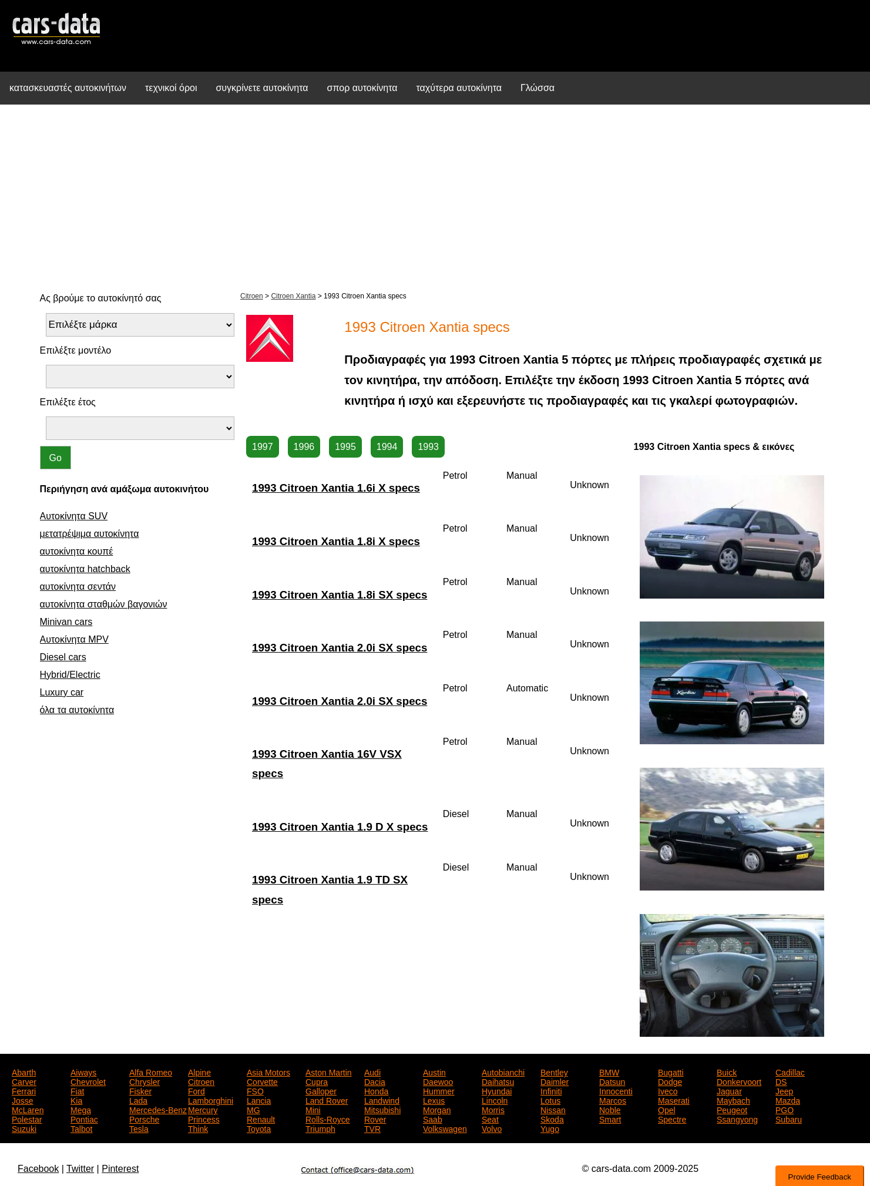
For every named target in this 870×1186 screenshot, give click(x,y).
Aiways (83, 1071)
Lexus (434, 1099)
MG (253, 1109)
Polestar (27, 1118)
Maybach (733, 1099)
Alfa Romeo (150, 1071)
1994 (387, 447)
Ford (196, 1090)
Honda (376, 1090)
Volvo (492, 1127)
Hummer (439, 1090)
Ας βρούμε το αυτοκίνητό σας (101, 298)
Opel (667, 1109)
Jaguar (729, 1090)
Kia (76, 1099)
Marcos (612, 1099)
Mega (80, 1109)
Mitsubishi (382, 1109)
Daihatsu (498, 1080)
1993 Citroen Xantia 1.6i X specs (336, 488)
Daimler (554, 1080)
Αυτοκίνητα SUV (74, 516)
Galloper (321, 1090)
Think (198, 1127)
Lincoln (495, 1099)
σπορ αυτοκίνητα (362, 88)
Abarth (24, 1071)
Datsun (612, 1080)
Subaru (788, 1118)
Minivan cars (66, 622)
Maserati (674, 1099)
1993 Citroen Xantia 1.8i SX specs (339, 595)
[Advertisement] (435, 196)
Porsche (144, 1118)
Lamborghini (210, 1099)
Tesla (139, 1127)
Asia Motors (268, 1071)
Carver (24, 1080)
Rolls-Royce (327, 1118)
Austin (434, 1071)
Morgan (437, 1109)
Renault (261, 1118)
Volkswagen (445, 1127)
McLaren (27, 1109)
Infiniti (551, 1090)
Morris (493, 1109)
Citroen (251, 296)
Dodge (670, 1080)
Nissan (553, 1109)
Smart (610, 1118)
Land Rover (326, 1099)
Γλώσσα (537, 88)
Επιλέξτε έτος (68, 402)
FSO (255, 1090)
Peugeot (732, 1109)
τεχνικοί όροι (171, 88)
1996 (304, 447)
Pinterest (120, 1169)
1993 (428, 447)
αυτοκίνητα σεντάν (78, 587)
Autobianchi (503, 1071)
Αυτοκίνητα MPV (74, 639)
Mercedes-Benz (158, 1109)
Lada (138, 1099)
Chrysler (144, 1080)
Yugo (549, 1127)
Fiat (77, 1090)
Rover (375, 1118)
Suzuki (24, 1127)
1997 (262, 447)
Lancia (259, 1099)
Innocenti (616, 1090)
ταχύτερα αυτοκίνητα (459, 88)
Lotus (550, 1099)
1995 (345, 447)
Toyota (259, 1127)
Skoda (552, 1118)
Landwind (381, 1099)
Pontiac (84, 1118)
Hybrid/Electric (70, 675)
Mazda (787, 1099)
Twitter (80, 1169)
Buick (727, 1071)
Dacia (374, 1080)
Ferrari (24, 1090)
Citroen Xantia (293, 296)
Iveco (667, 1090)
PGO (784, 1109)
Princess (204, 1118)
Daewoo (438, 1080)
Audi (372, 1071)
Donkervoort (739, 1080)
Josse (22, 1099)
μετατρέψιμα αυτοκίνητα (89, 534)
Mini (313, 1109)
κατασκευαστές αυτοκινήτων (67, 88)
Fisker (140, 1090)
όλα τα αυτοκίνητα (77, 710)
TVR (372, 1127)
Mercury (203, 1109)
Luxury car (62, 692)
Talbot (81, 1127)
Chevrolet (88, 1080)
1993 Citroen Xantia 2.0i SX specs (339, 647)
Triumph (320, 1127)
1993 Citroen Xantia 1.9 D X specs (340, 827)
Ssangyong (737, 1118)
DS (781, 1080)
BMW (609, 1071)
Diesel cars (63, 657)
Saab (432, 1118)
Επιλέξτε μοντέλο (76, 350)
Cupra (316, 1080)
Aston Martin (328, 1071)
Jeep (784, 1090)
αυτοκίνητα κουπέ (76, 551)
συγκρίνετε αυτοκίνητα (262, 88)
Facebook (38, 1169)
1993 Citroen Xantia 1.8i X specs (336, 541)
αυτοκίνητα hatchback (85, 569)
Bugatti (671, 1071)
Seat (490, 1118)
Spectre (672, 1118)
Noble (610, 1109)
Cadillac (790, 1071)
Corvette (262, 1080)
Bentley (554, 1071)
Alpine (199, 1071)
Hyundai (497, 1090)
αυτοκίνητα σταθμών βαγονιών (103, 604)
